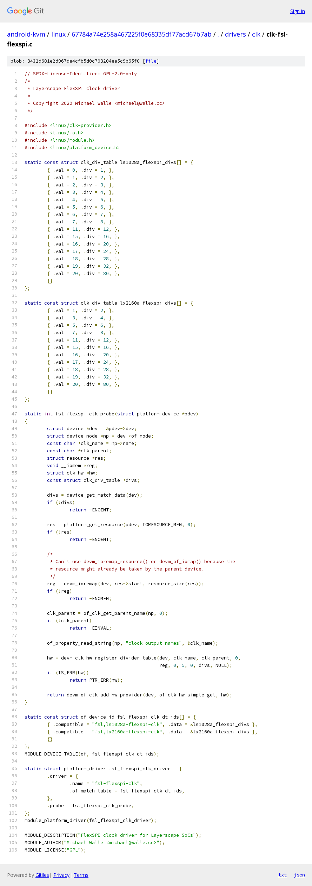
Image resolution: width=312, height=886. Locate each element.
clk (256, 34)
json (299, 875)
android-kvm (26, 34)
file (151, 61)
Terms (81, 875)
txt (282, 875)
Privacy (61, 875)
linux (58, 34)
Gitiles (42, 875)
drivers (235, 34)
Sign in (297, 11)
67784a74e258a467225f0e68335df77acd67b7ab (142, 34)
